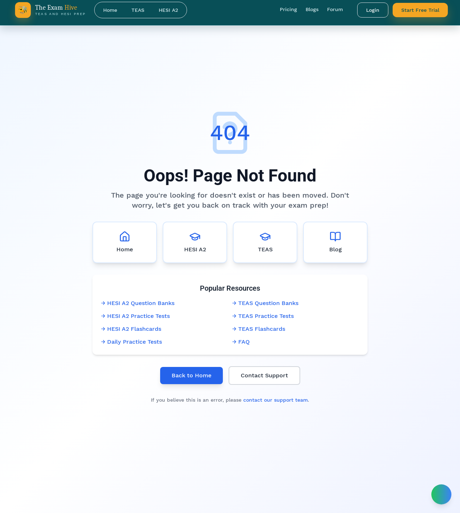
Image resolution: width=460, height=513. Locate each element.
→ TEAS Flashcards (258, 328)
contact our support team (275, 400)
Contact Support (264, 375)
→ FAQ (241, 341)
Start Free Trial (420, 10)
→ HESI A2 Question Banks (137, 303)
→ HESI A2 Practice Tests (135, 316)
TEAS (137, 10)
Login (372, 10)
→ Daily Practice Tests (131, 341)
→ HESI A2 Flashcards (131, 328)
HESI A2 (168, 10)
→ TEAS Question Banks (265, 303)
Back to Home (191, 375)
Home (110, 10)
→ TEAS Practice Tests (263, 316)
